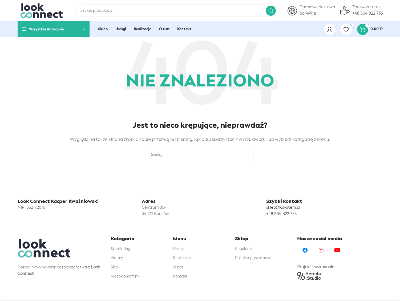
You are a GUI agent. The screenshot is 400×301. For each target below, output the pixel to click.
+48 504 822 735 (281, 214)
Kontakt (180, 276)
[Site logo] (42, 11)
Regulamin (244, 249)
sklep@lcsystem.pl (283, 208)
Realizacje (182, 258)
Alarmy (117, 258)
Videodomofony (125, 276)
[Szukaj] (176, 11)
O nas (178, 267)
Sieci (115, 267)
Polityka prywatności (253, 258)
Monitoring (120, 249)
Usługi (178, 249)
